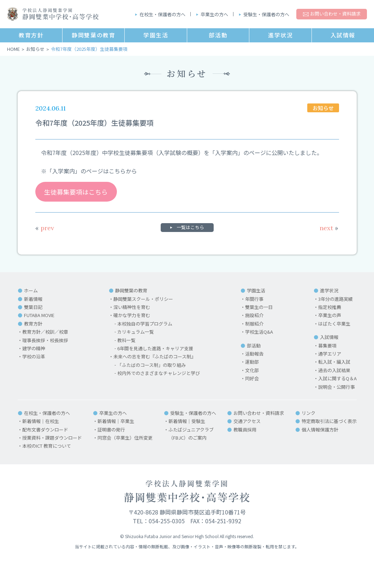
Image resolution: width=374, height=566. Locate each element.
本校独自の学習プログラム (144, 323)
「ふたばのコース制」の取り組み (151, 365)
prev (44, 228)
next (329, 228)
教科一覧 (126, 340)
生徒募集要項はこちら (76, 191)
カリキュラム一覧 (135, 332)
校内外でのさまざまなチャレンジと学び (158, 373)
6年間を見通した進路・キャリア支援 (155, 348)
